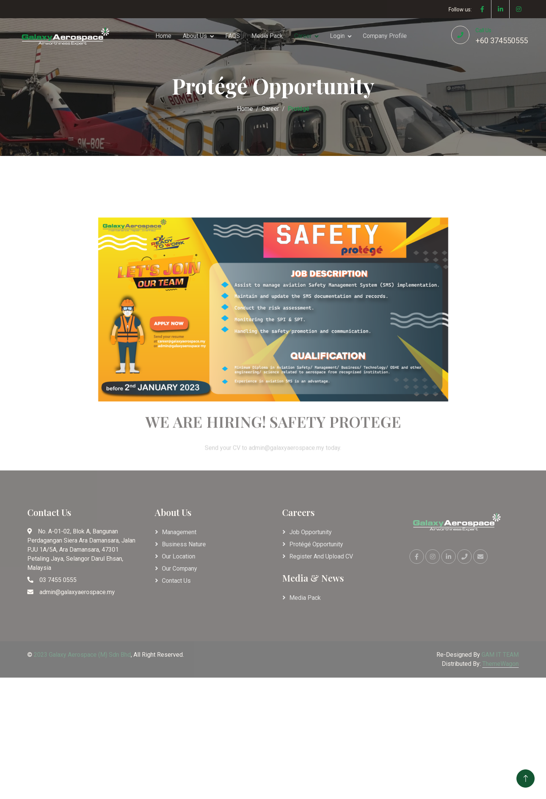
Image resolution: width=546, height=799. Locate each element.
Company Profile (385, 35)
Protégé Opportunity (316, 544)
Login (337, 35)
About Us (195, 35)
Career (303, 35)
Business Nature (184, 544)
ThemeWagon (500, 663)
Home (163, 35)
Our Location (178, 556)
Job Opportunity (310, 532)
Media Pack (267, 35)
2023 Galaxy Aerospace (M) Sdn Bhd (82, 654)
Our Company (179, 568)
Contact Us (176, 580)
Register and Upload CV (321, 556)
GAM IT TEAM (500, 654)
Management (179, 532)
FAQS (232, 35)
